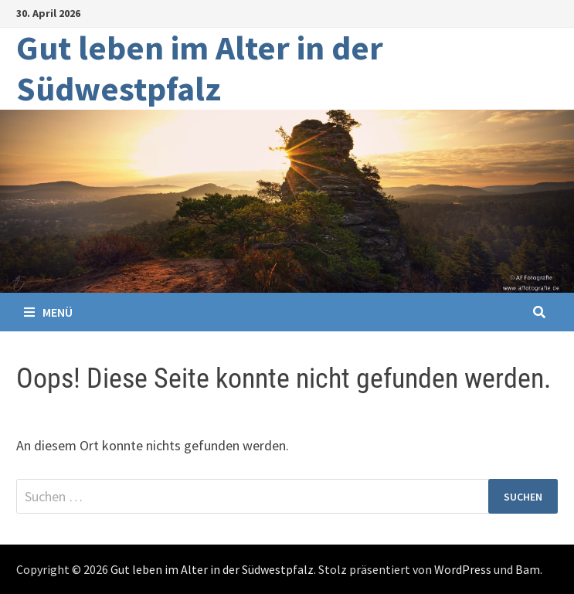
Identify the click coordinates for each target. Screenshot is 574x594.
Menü (48, 312)
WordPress (462, 569)
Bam (527, 569)
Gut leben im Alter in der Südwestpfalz (199, 68)
